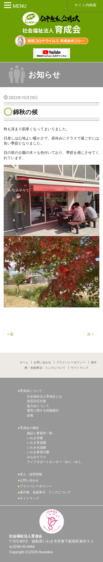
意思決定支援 (36, 401)
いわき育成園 (36, 442)
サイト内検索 (85, 5)
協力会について (38, 406)
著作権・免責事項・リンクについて (45, 492)
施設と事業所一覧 (39, 433)
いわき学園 (35, 438)
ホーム (24, 362)
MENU (19, 6)
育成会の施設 (29, 428)
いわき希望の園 (38, 452)
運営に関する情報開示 (43, 410)
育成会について (31, 391)
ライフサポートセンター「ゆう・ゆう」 (55, 462)
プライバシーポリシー (71, 362)
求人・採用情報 (31, 474)
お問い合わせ (42, 362)
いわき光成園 (36, 447)
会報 (30, 415)
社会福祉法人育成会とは (44, 396)
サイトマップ (79, 367)
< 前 (11, 334)
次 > (90, 334)
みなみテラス (36, 457)
